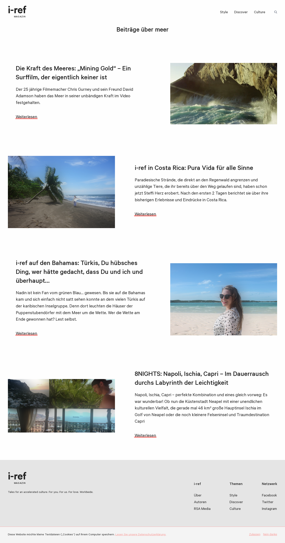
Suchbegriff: (276, 12)
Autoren (200, 503)
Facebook (269, 496)
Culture (259, 13)
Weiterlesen (26, 117)
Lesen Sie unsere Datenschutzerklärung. (140, 534)
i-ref (17, 12)
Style (224, 13)
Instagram (269, 509)
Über (197, 496)
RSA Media (202, 509)
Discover (241, 13)
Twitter (267, 503)
